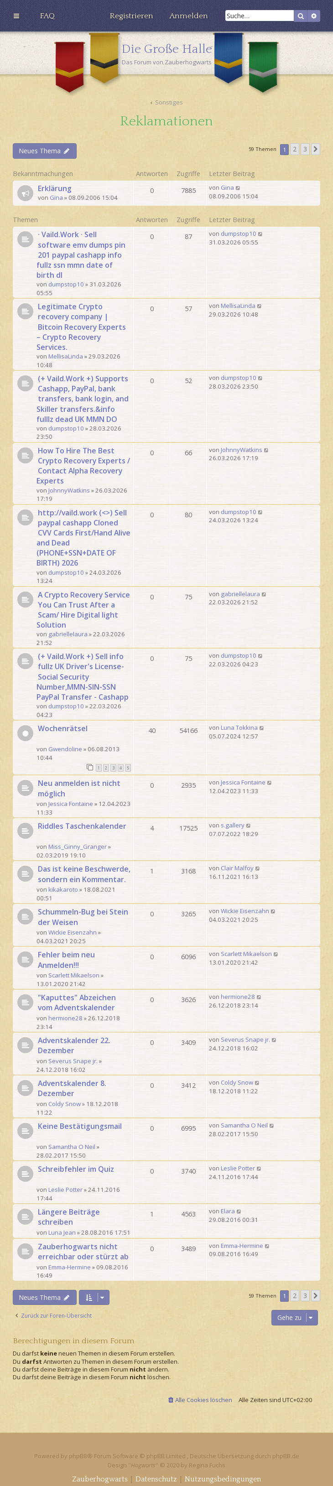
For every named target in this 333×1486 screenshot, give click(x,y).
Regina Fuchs (207, 1465)
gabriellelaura (68, 634)
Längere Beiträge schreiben (69, 1217)
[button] (315, 149)
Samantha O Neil (71, 1147)
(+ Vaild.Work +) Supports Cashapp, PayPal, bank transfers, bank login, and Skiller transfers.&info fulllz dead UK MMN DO (82, 399)
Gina (56, 197)
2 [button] (295, 149)
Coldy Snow (64, 1104)
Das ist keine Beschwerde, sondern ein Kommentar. (84, 874)
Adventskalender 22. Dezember (74, 1045)
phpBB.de (285, 1456)
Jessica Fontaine (70, 804)
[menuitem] (47, 16)
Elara (228, 1211)
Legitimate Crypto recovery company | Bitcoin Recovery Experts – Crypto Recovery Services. (81, 326)
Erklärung (55, 188)
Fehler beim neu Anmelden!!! (66, 960)
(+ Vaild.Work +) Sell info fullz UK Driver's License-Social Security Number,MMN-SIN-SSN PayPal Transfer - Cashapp (82, 676)
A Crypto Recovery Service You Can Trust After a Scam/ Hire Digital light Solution (83, 610)
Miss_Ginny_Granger (77, 846)
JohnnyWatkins (69, 490)
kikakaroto (63, 889)
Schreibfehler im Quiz (76, 1169)
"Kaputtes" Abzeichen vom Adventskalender (77, 1002)
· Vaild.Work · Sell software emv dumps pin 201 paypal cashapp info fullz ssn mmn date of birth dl (80, 254)
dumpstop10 (66, 284)
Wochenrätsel (63, 728)
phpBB (78, 1456)
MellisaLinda (65, 356)
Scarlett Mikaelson (73, 975)
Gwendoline (65, 749)
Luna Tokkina (239, 727)
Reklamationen (166, 121)
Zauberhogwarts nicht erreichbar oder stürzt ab (83, 1252)
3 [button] (305, 149)
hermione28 (65, 1018)
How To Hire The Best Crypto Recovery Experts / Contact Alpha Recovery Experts (83, 466)
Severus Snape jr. (73, 1061)
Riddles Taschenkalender (82, 826)
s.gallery (233, 825)
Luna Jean (62, 1232)
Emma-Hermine (69, 1267)
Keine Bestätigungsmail (80, 1126)
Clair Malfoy (237, 868)
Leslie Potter (65, 1189)
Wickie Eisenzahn (72, 932)
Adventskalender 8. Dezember (72, 1088)
